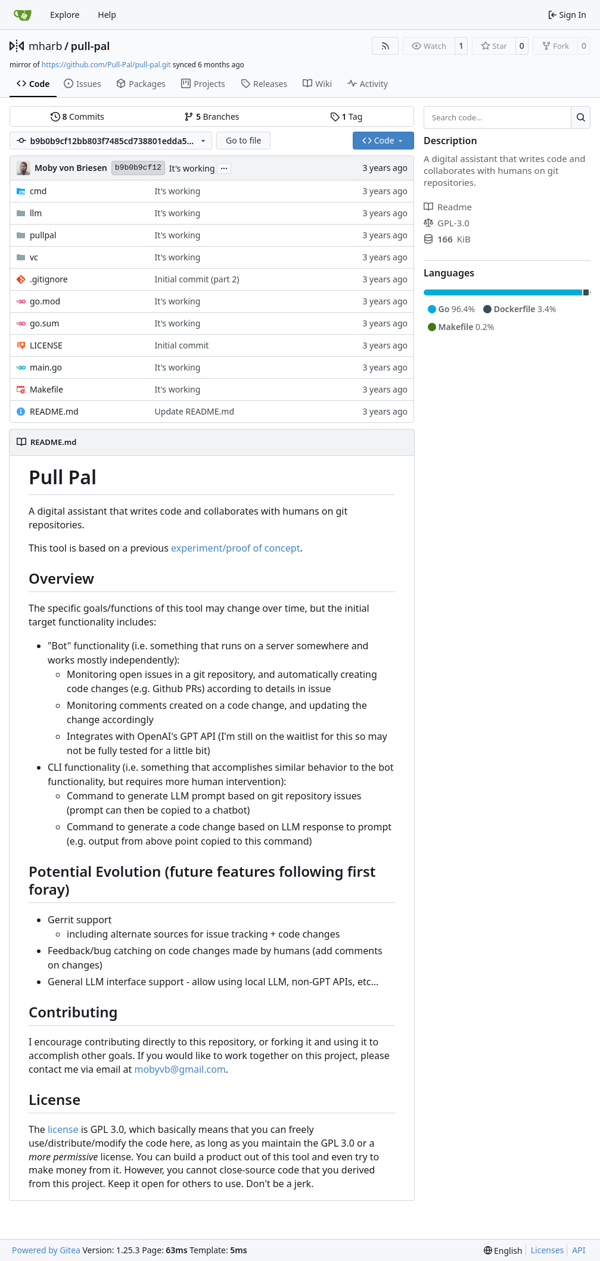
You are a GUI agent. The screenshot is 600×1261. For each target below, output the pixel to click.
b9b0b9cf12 (138, 167)
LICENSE (46, 345)
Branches (211, 116)
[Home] (22, 15)
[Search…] (580, 117)
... (224, 167)
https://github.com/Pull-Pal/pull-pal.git (106, 65)
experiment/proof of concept (235, 548)
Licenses (547, 1250)
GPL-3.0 (447, 223)
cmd (38, 191)
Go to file (243, 140)
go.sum (44, 323)
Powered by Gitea (46, 1250)
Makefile (46, 389)
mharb (46, 46)
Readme (448, 207)
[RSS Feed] (385, 46)
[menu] (503, 1250)
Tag (346, 116)
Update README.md (195, 411)
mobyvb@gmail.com (179, 1069)
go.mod (45, 301)
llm (36, 213)
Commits (77, 116)
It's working (192, 168)
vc (34, 257)
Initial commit (182, 345)
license (63, 1129)
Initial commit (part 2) (197, 279)
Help (107, 14)
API (578, 1250)
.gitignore (49, 279)
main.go (46, 367)
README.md (54, 411)
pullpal (43, 235)
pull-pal (90, 46)
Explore (64, 14)
